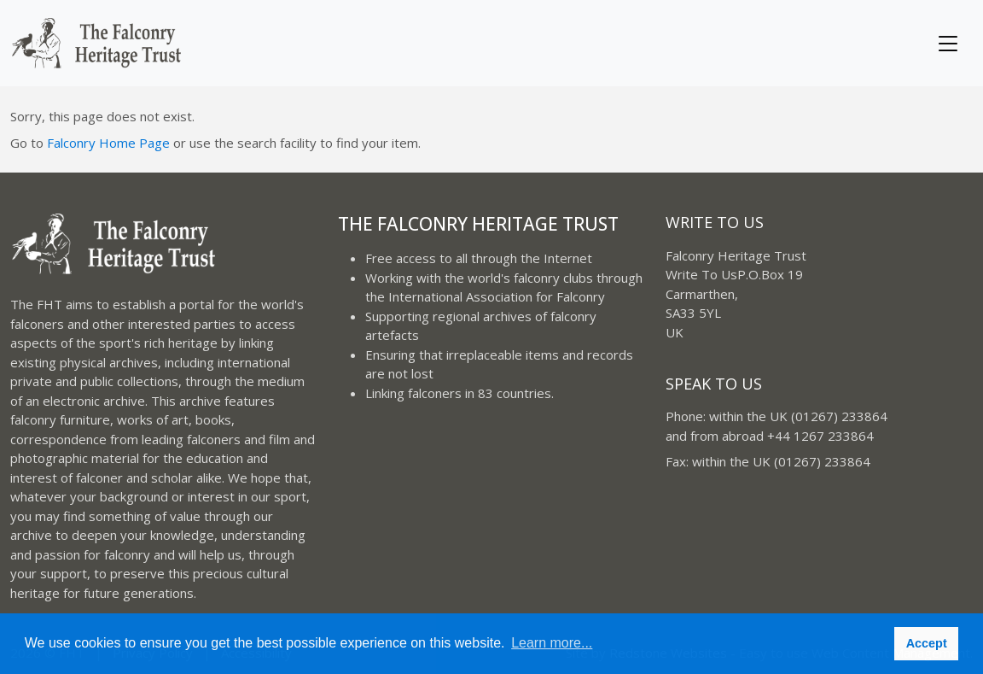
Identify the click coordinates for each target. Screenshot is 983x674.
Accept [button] (926, 643)
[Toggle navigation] (948, 44)
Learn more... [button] (551, 643)
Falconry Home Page (108, 142)
